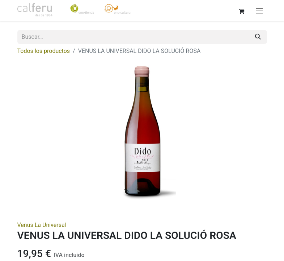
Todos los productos (43, 50)
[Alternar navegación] (259, 10)
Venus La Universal (41, 224)
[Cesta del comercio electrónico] (241, 10)
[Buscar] (258, 37)
